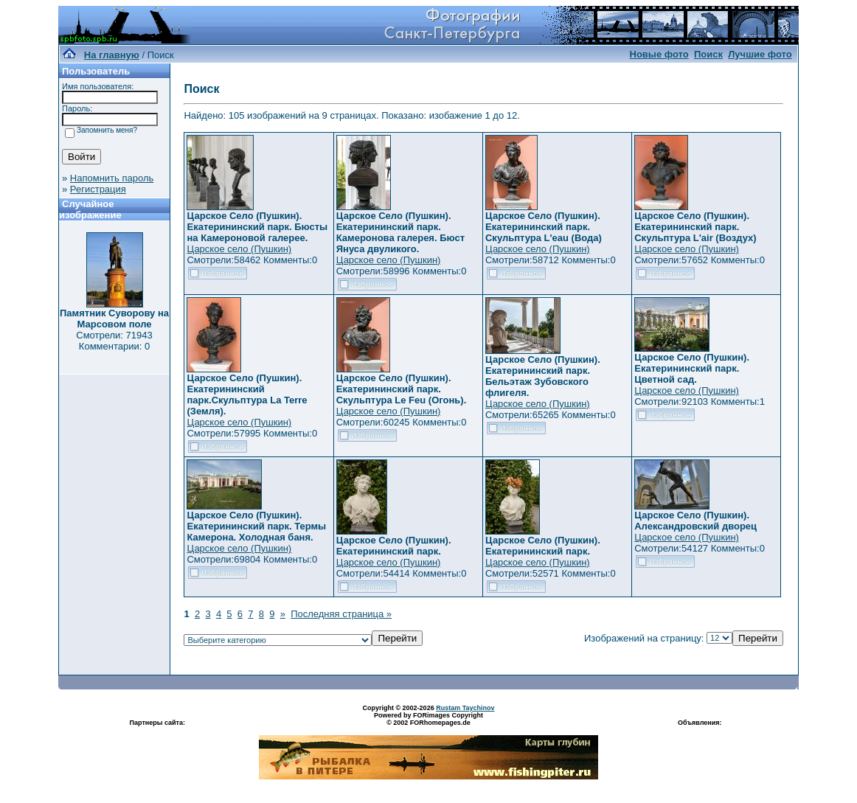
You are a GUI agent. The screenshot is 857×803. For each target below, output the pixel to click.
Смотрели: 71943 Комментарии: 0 (114, 341)
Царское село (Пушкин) (239, 248)
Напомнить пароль (111, 178)
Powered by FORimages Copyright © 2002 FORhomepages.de (428, 719)
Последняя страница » (341, 613)
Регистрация (98, 189)
